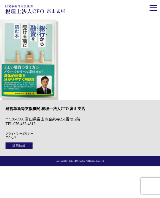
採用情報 (19, 145)
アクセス (11, 137)
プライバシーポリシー (19, 133)
